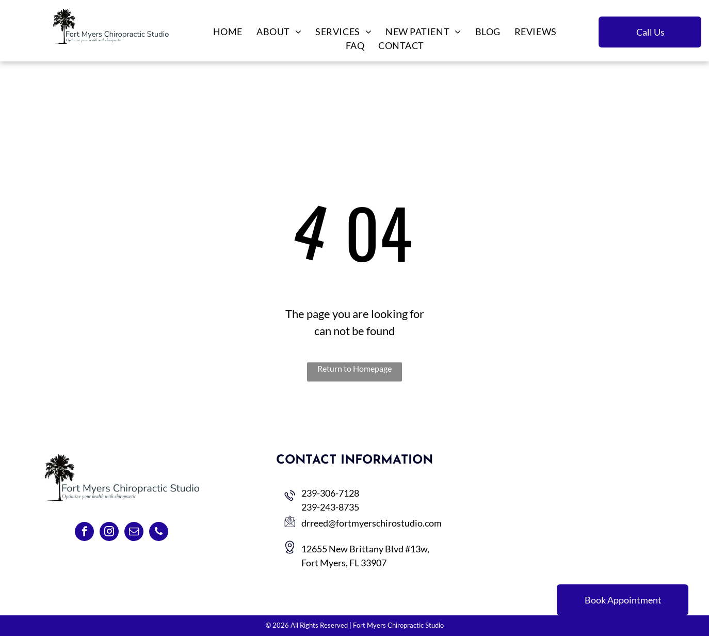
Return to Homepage (354, 368)
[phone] (158, 533)
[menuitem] (227, 32)
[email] (133, 533)
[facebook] (84, 533)
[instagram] (109, 533)
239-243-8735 (330, 507)
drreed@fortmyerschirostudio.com (371, 523)
